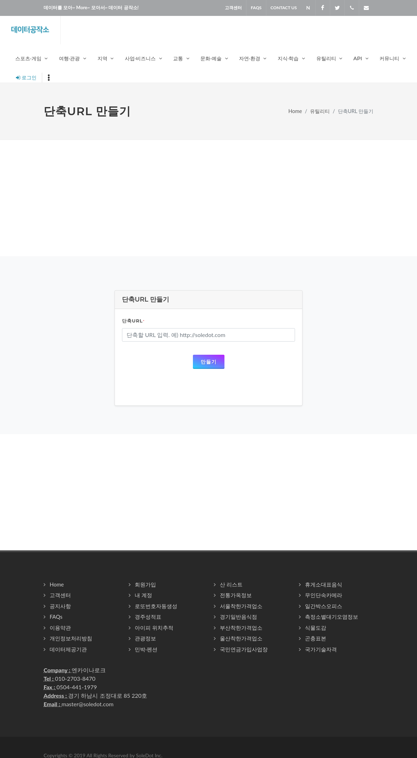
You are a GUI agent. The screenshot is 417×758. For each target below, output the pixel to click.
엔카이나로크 (89, 670)
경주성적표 (148, 616)
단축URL (133, 321)
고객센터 (233, 7)
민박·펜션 (146, 649)
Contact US (284, 7)
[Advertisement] (208, 198)
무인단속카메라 (323, 595)
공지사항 (60, 606)
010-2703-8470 (75, 678)
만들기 (209, 362)
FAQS (256, 7)
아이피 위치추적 (154, 627)
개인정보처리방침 (71, 638)
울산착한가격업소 (241, 638)
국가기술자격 (321, 649)
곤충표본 (315, 638)
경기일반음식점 (238, 616)
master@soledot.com (87, 704)
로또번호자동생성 (156, 606)
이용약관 (60, 627)
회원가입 (145, 584)
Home (295, 111)
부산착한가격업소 (241, 627)
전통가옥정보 (236, 595)
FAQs (56, 616)
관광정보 (145, 638)
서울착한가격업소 (241, 606)
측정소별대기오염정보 (331, 616)
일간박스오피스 (323, 606)
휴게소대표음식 (323, 584)
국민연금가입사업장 (244, 649)
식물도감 (315, 627)
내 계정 (143, 595)
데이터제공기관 (68, 649)
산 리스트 (231, 584)
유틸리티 (320, 111)
